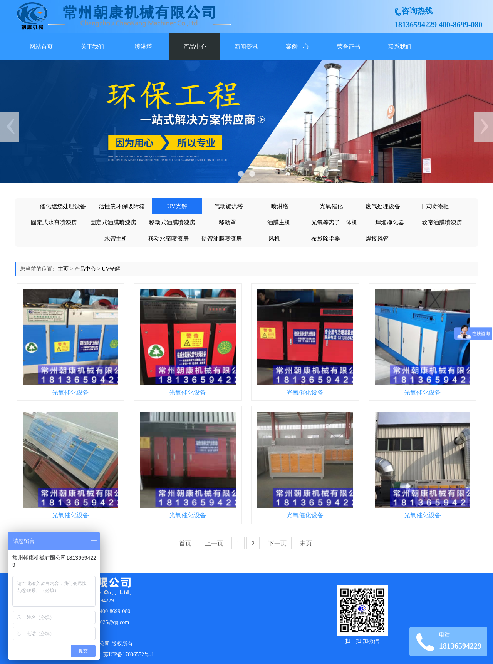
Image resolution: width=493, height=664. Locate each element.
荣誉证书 (348, 46)
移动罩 (227, 222)
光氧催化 (331, 206)
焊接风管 (377, 239)
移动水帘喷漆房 (168, 239)
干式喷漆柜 (434, 206)
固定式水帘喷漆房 (54, 222)
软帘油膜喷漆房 (442, 222)
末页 (306, 543)
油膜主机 (278, 222)
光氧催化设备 (70, 392)
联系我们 (399, 46)
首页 (185, 543)
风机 (274, 239)
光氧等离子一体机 (334, 222)
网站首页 (41, 46)
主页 (63, 269)
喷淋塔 (143, 46)
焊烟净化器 (389, 222)
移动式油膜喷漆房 (172, 222)
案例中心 (297, 46)
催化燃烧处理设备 (63, 206)
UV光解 (177, 206)
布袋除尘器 (325, 239)
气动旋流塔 (228, 206)
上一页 (214, 543)
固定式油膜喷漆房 (113, 222)
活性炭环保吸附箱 (122, 206)
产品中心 (194, 46)
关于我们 (92, 46)
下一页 (277, 543)
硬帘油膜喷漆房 (221, 239)
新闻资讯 (246, 46)
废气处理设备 (383, 206)
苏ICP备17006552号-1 (128, 654)
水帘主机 (115, 239)
